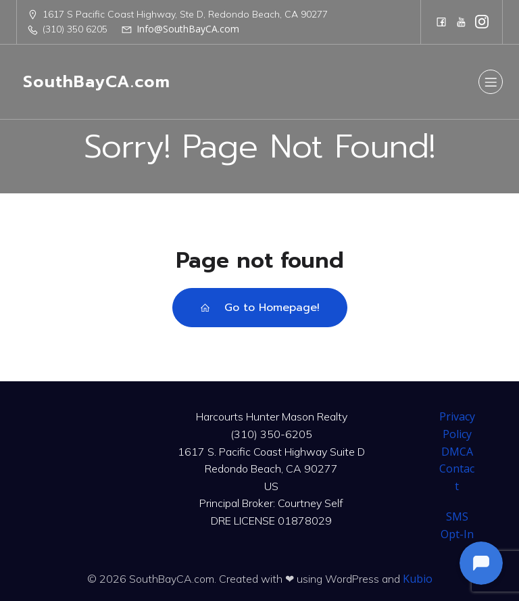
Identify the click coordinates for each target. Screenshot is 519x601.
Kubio (417, 578)
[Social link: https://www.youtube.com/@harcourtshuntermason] (461, 21)
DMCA (457, 451)
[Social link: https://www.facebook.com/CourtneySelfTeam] (441, 21)
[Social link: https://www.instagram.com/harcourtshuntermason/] (482, 21)
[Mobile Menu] (490, 82)
